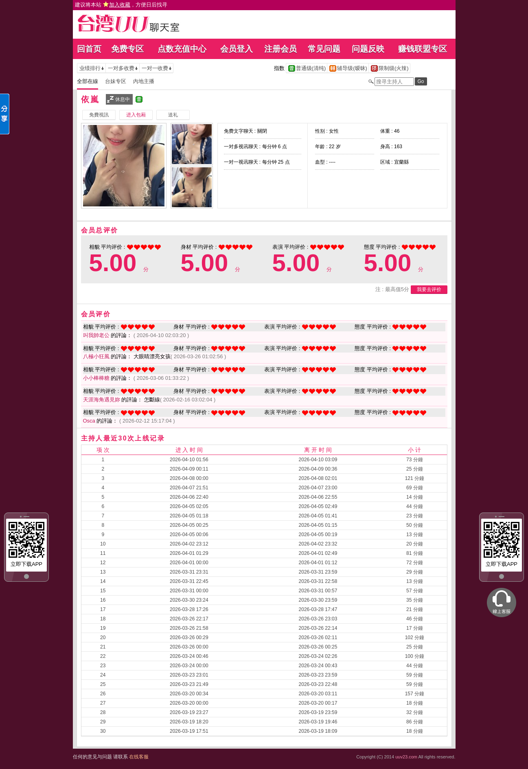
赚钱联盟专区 (422, 48)
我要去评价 (429, 289)
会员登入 (236, 48)
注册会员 (280, 48)
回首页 (89, 48)
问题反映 (368, 48)
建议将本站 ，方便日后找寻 (121, 5)
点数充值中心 (182, 48)
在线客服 (139, 757)
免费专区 (127, 48)
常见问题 (324, 48)
